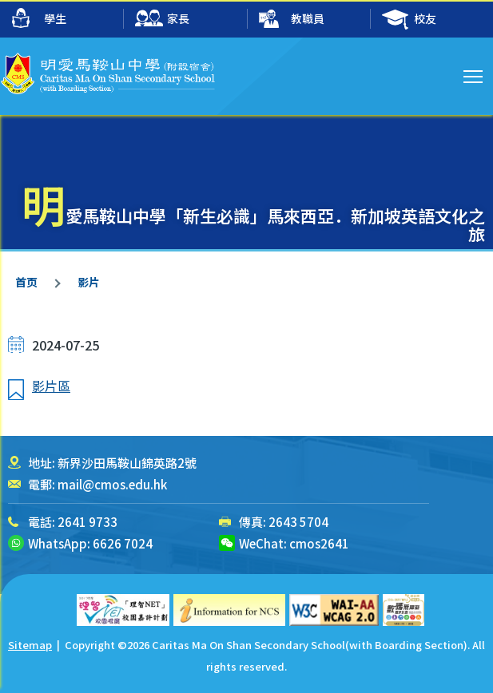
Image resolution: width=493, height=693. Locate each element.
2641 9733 (87, 521)
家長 (162, 20)
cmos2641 (319, 543)
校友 (409, 20)
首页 (26, 282)
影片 (89, 282)
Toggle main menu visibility (474, 74)
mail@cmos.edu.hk (112, 484)
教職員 (291, 20)
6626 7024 (123, 543)
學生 (39, 18)
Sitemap (30, 644)
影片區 (51, 385)
